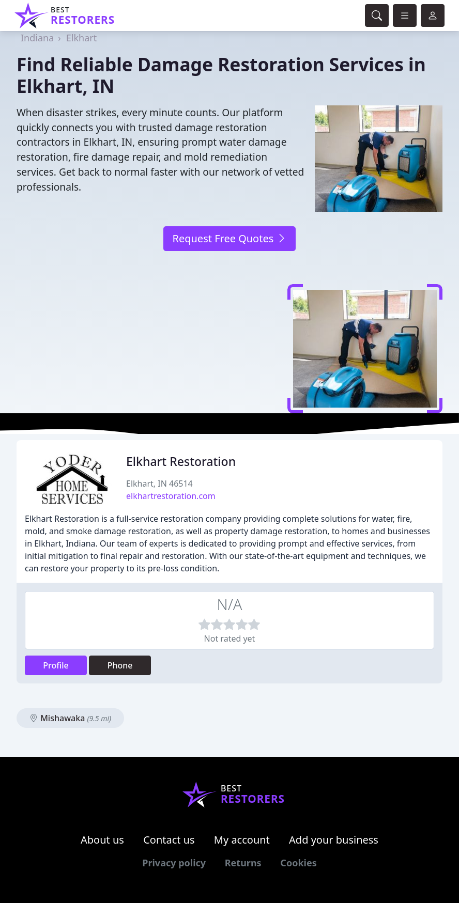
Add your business (333, 840)
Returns (243, 863)
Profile (56, 665)
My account (242, 840)
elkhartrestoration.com (171, 496)
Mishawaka (70, 718)
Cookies (298, 863)
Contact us (169, 840)
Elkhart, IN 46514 (159, 483)
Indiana (37, 38)
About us (102, 840)
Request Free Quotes (229, 238)
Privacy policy (174, 863)
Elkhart (81, 38)
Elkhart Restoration (181, 461)
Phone (120, 665)
